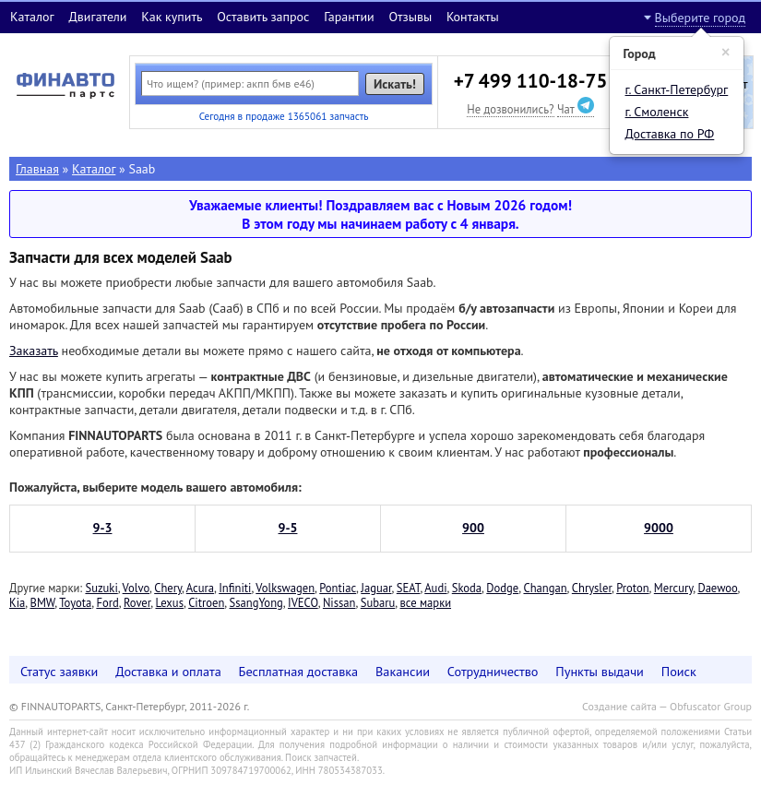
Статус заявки (59, 671)
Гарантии (349, 16)
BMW (42, 602)
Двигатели (97, 16)
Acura (200, 587)
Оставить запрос (263, 16)
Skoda (467, 587)
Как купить (171, 16)
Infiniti (235, 587)
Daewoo (717, 587)
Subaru (378, 602)
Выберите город (700, 17)
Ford (107, 602)
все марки (426, 602)
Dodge (502, 587)
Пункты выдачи (599, 671)
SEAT (409, 587)
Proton (632, 587)
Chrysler (592, 587)
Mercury (673, 587)
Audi (435, 587)
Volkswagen (285, 587)
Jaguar (376, 587)
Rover (137, 602)
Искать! (395, 84)
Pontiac (337, 587)
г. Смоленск (657, 111)
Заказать (33, 350)
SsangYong (256, 602)
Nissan (339, 602)
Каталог (32, 16)
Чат (575, 108)
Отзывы (410, 16)
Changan (544, 587)
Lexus (169, 602)
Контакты (472, 16)
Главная (37, 169)
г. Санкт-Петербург (677, 89)
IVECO (303, 602)
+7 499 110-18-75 (531, 80)
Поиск (678, 671)
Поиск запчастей (321, 757)
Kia (17, 602)
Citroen (206, 602)
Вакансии (402, 671)
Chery (168, 587)
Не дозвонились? (510, 108)
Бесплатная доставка (299, 671)
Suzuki (101, 587)
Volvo (136, 587)
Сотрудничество (493, 671)
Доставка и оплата (168, 671)
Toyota (75, 602)
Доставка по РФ (670, 133)
